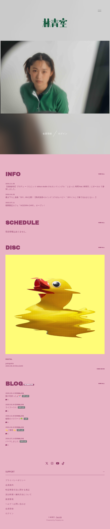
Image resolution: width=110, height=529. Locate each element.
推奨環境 (9, 499)
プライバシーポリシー (15, 480)
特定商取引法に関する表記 (17, 490)
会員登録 (47, 133)
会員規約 (9, 485)
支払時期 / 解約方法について (18, 494)
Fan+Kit (59, 517)
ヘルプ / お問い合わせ (15, 504)
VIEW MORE (101, 369)
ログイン (62, 133)
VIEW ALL (101, 174)
